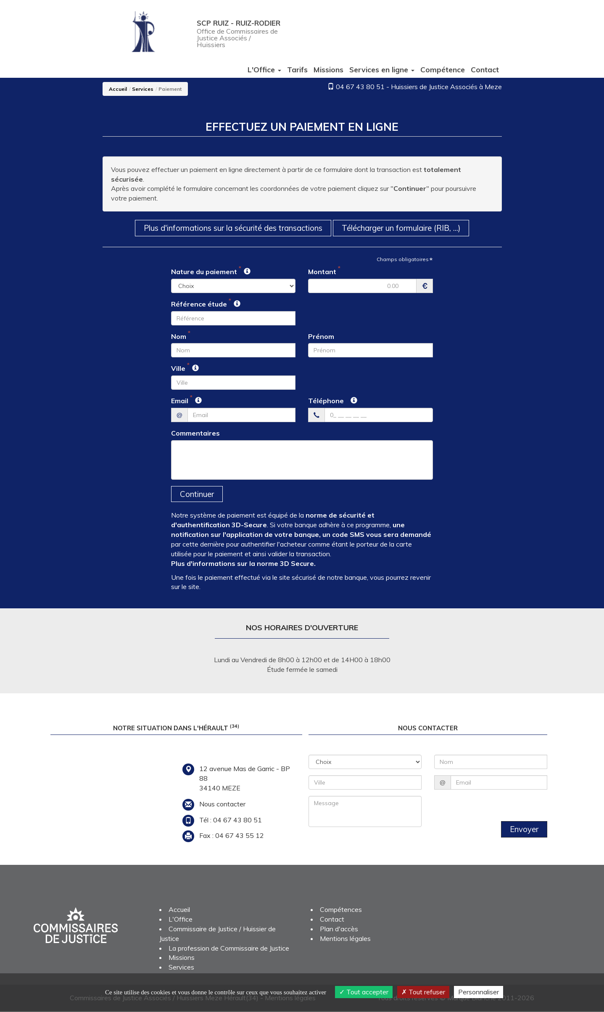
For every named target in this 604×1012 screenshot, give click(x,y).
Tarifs (297, 69)
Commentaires (195, 433)
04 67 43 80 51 (360, 86)
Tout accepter (363, 992)
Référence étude (199, 304)
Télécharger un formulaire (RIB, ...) (406, 228)
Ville (178, 369)
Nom (178, 336)
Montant (322, 272)
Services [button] (381, 69)
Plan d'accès (339, 929)
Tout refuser (423, 992)
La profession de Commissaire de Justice (229, 948)
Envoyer (523, 830)
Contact (485, 69)
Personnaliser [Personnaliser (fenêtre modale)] (478, 992)
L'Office (181, 920)
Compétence (442, 69)
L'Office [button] (264, 69)
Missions (328, 69)
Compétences (341, 910)
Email (179, 401)
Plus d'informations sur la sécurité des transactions (231, 228)
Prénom (321, 336)
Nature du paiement (204, 272)
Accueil (118, 89)
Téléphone (326, 401)
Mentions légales (345, 939)
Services (142, 89)
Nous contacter (222, 804)
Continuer (197, 494)
